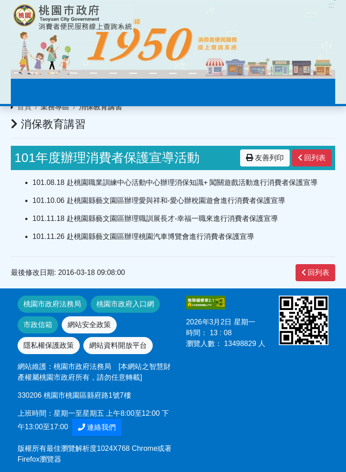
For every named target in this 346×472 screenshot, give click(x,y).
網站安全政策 (89, 324)
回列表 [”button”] (312, 158)
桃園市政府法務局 (52, 304)
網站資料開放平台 (118, 345)
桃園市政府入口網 (125, 304)
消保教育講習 (100, 107)
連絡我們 (97, 427)
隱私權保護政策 (48, 345)
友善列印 (265, 158)
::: (331, 5)
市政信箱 (37, 324)
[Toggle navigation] (30, 91)
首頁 (24, 107)
